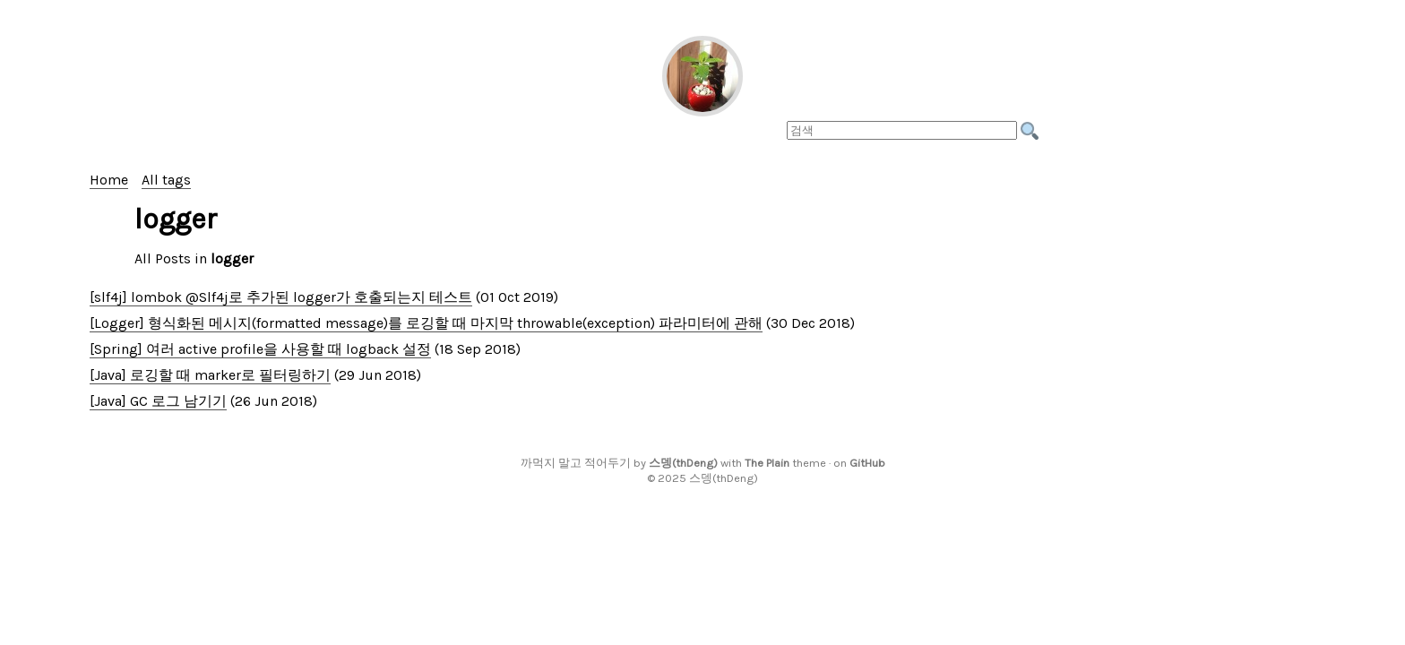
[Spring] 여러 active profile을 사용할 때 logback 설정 (260, 348)
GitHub (867, 462)
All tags (166, 179)
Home (109, 179)
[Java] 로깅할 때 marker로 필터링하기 (210, 374)
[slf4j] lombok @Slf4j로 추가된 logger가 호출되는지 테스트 (281, 296)
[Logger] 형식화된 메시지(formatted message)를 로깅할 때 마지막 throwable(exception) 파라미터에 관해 (426, 322)
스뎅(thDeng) (683, 462)
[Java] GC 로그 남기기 (158, 400)
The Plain (767, 462)
